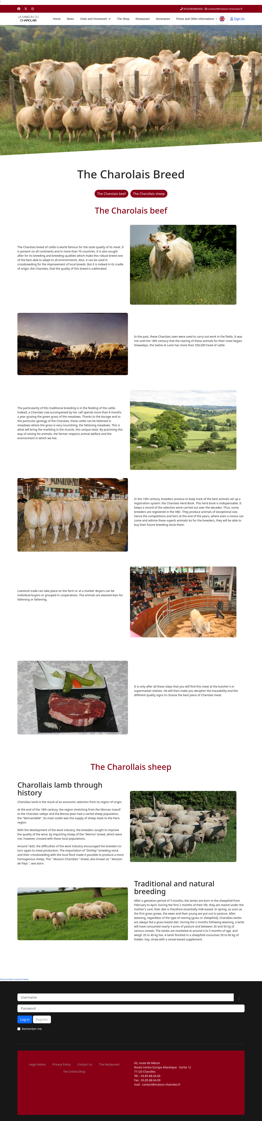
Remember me (32, 1029)
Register (42, 1019)
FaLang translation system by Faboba (14, 979)
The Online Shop (74, 1071)
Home (57, 18)
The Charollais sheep (149, 193)
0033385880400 (193, 9)
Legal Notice (37, 1064)
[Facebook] (18, 9)
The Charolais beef (111, 193)
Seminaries (163, 18)
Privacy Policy (61, 1064)
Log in (24, 1019)
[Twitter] (25, 9)
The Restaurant (109, 1064)
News (70, 18)
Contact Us (85, 1064)
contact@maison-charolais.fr (225, 9)
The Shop (123, 18)
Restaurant (142, 18)
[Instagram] (32, 9)
